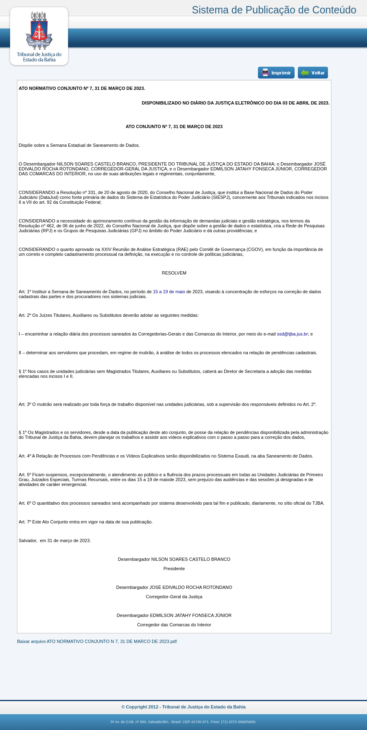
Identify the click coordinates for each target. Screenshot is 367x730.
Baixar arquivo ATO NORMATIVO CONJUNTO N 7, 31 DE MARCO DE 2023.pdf (97, 641)
